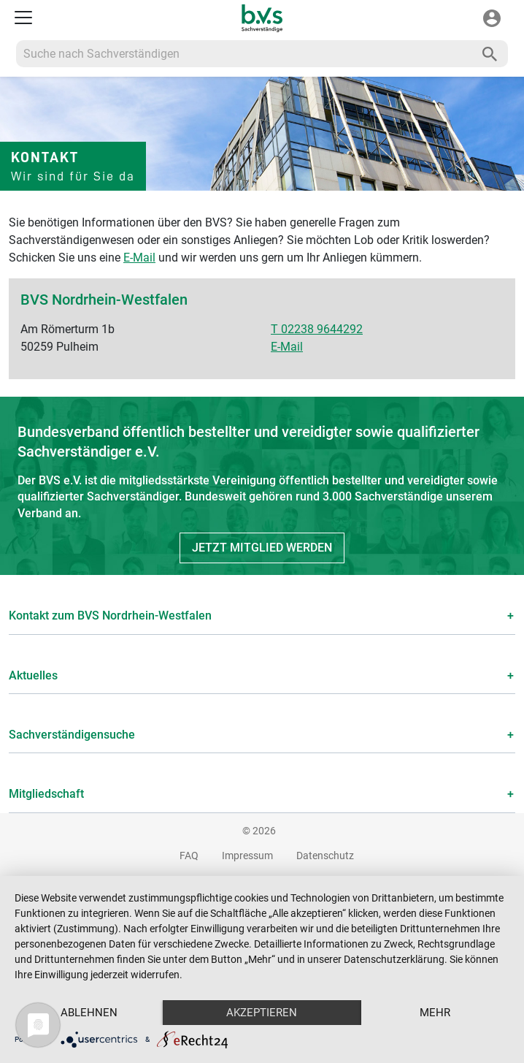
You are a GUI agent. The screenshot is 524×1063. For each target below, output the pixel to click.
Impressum (247, 855)
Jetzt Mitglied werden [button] (262, 548)
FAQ (189, 855)
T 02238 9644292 (317, 329)
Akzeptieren (261, 1012)
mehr (435, 1012)
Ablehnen (89, 1012)
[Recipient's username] (244, 53)
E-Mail (139, 257)
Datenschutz (325, 855)
